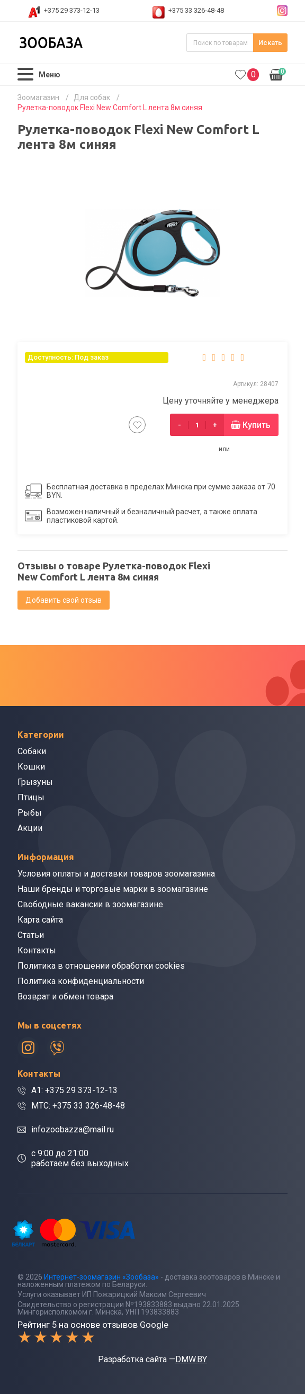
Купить (257, 425)
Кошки (31, 767)
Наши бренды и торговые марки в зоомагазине (112, 889)
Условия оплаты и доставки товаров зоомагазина (116, 874)
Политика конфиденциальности (80, 981)
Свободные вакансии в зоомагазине (90, 904)
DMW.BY (191, 1359)
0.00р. (278, 73)
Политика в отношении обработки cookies (101, 966)
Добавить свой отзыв (63, 600)
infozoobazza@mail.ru (72, 1129)
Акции (29, 828)
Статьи (30, 935)
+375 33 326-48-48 (196, 10)
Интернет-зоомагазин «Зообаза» (101, 1277)
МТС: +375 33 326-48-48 (78, 1106)
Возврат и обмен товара (65, 996)
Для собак (92, 97)
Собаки (31, 751)
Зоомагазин (38, 97)
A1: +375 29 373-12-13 (74, 1090)
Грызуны (35, 782)
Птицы (30, 797)
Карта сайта (40, 920)
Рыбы (29, 813)
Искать (270, 43)
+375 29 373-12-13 (72, 10)
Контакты (36, 950)
